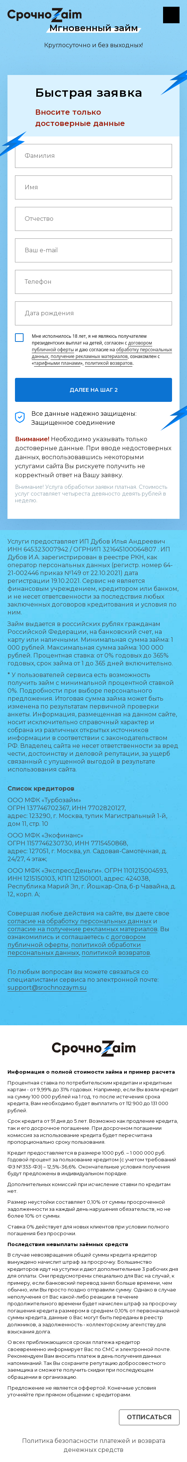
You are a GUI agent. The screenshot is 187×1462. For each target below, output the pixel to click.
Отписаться (149, 1417)
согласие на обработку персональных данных (79, 921)
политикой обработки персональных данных (74, 948)
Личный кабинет (171, 15)
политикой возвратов (108, 363)
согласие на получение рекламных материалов (82, 929)
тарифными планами (57, 363)
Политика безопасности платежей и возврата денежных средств (93, 1445)
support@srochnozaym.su (47, 987)
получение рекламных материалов (89, 356)
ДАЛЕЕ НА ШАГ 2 (94, 389)
